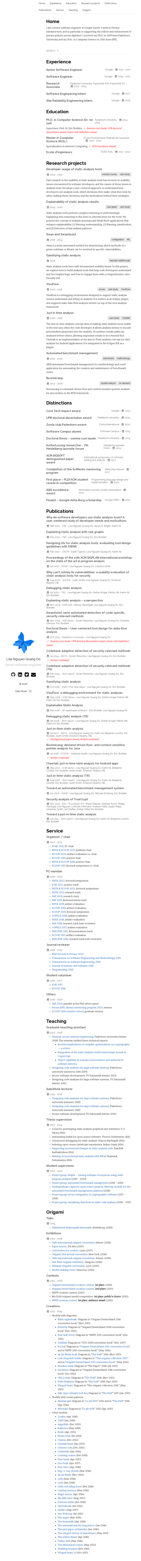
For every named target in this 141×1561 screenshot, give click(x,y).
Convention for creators (65, 1250)
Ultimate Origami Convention (68, 1265)
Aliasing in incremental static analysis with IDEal (79, 1156)
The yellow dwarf (67, 1537)
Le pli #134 (91, 1401)
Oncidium (63, 1369)
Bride (61, 1432)
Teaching (73, 10)
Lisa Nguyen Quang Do (23, 659)
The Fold (97, 1354)
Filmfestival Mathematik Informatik (72, 1227)
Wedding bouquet (67, 1548)
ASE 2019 (57, 900)
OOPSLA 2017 (59, 927)
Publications (45, 10)
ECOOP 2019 (59, 857)
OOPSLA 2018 (59, 915)
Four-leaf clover (66, 1335)
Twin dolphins (66, 1381)
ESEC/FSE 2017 (60, 931)
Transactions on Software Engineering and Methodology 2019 (86, 958)
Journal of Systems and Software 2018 (72, 965)
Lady (60, 1478)
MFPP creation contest (64, 1300)
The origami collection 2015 (111, 1358)
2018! (60, 1420)
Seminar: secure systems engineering (73, 1036)
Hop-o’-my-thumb (68, 1470)
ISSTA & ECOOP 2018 (63, 861)
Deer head (63, 1459)
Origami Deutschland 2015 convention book (104, 1346)
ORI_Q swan (64, 1377)
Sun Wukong (65, 1513)
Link (60, 1482)
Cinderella (63, 1451)
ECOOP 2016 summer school (68, 1011)
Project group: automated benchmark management (80, 1182)
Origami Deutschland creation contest (73, 1284)
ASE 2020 (57, 896)
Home (42, 3)
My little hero (65, 1498)
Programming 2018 (62, 969)
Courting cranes (66, 1455)
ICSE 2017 (57, 984)
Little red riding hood (70, 1486)
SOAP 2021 (58, 846)
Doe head (63, 1463)
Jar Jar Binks (64, 1474)
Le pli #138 (88, 1408)
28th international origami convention (73, 1258)
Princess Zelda (66, 1502)
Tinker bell (64, 1541)
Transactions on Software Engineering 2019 (76, 961)
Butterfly (62, 1327)
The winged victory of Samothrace (77, 1533)
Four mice (63, 1467)
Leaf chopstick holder (70, 1358)
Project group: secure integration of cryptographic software (84, 1194)
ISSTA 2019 (58, 904)
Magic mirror (65, 1494)
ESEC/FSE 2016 (60, 939)
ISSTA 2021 (58, 892)
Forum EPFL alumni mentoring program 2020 (77, 1007)
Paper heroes (59, 1246)
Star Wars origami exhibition (68, 1262)
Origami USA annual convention (70, 1254)
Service (60, 10)
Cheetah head (65, 1443)
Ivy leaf (62, 1346)
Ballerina (63, 1428)
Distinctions (111, 3)
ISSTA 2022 (58, 880)
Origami (86, 10)
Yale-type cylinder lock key (73, 1393)
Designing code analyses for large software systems (80, 1067)
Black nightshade (67, 1319)
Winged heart (65, 1385)
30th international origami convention (73, 1242)
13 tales (62, 1416)
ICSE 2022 (57, 884)
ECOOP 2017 (58, 865)
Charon (62, 1439)
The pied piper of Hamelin (72, 1529)
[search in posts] (96, 51)
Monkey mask (65, 1366)
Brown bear (64, 1435)
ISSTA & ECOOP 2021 (63, 850)
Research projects (90, 3)
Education (71, 3)
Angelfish (63, 1424)
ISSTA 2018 (58, 919)
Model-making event (63, 1269)
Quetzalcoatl (64, 1506)
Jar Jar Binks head (67, 1354)
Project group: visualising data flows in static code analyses (84, 1202)
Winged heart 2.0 (67, 1552)
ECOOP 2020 (59, 854)
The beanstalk (65, 1521)
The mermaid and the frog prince (76, 1525)
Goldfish (62, 1342)
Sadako (62, 1509)
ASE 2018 (57, 923)
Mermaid (63, 1408)
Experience (55, 3)
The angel (63, 1517)
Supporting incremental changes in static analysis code (82, 1148)
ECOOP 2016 (59, 988)
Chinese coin (65, 1447)
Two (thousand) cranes (70, 1544)
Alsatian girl (64, 1401)
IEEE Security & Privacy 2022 (68, 954)
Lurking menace (67, 1490)
